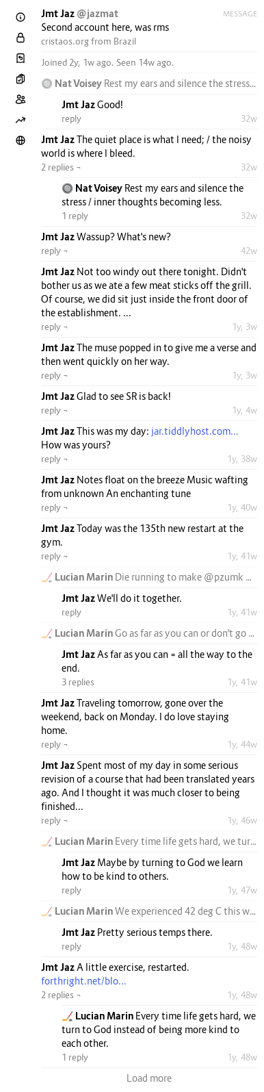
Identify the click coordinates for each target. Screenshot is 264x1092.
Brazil (125, 41)
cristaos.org (65, 41)
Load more (149, 1078)
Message (240, 13)
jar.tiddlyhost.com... (195, 431)
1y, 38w (242, 458)
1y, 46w (242, 820)
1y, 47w (242, 890)
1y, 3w (244, 326)
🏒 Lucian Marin (78, 577)
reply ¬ (54, 250)
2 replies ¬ (61, 167)
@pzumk (223, 577)
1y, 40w (242, 507)
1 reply (75, 215)
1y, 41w (242, 555)
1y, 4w (244, 410)
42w (249, 250)
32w (249, 118)
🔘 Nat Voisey (72, 83)
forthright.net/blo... (84, 981)
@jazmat (97, 13)
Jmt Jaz (59, 13)
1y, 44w (242, 744)
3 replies (78, 681)
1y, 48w (242, 946)
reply (71, 118)
